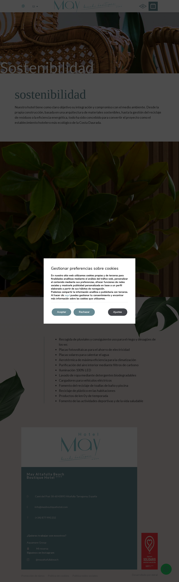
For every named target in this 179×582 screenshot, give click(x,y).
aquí (67, 295)
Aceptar (61, 312)
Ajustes (117, 312)
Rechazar (85, 312)
